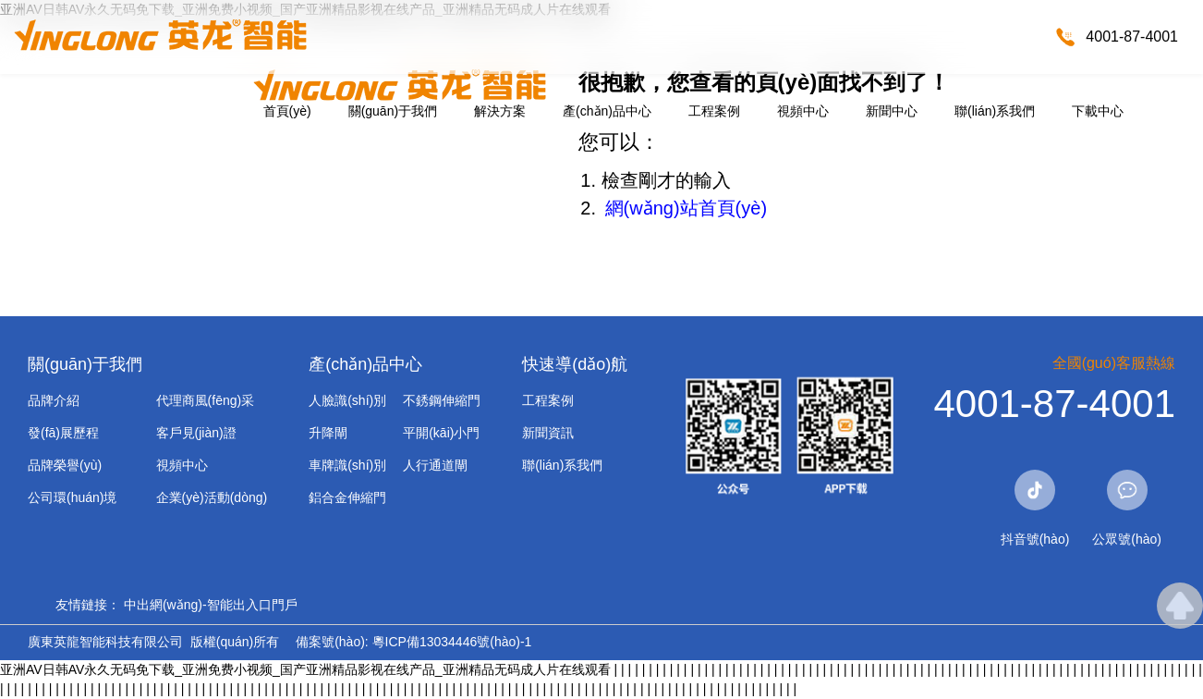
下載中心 (1098, 111)
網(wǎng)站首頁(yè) (686, 208)
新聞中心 (891, 111)
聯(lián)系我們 (994, 111)
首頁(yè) (287, 111)
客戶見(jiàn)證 (196, 432)
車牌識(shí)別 (347, 465)
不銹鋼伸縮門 (441, 400)
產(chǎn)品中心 (607, 111)
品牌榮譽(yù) (65, 465)
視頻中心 (803, 111)
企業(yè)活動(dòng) (212, 497)
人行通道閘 (435, 465)
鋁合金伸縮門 (347, 497)
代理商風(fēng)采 (205, 400)
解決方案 (500, 111)
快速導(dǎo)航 (574, 364)
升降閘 (328, 432)
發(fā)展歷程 (63, 432)
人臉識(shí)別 (347, 400)
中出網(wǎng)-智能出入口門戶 (211, 604)
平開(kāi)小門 (441, 432)
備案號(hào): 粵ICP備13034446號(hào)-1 (413, 641)
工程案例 (714, 111)
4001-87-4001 (1132, 36)
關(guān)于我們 (392, 111)
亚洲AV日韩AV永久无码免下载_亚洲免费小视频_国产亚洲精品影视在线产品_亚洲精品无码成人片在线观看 (305, 669)
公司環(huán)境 (72, 497)
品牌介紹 (53, 400)
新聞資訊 (548, 432)
